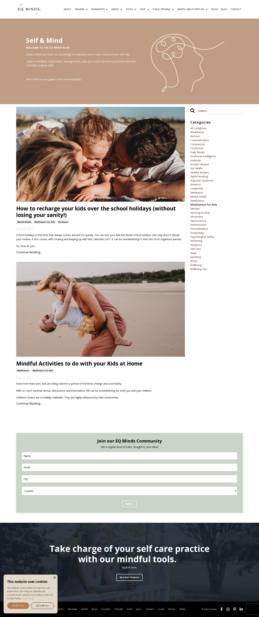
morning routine (200, 212)
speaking (195, 257)
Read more (27, 598)
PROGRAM (72, 609)
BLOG (224, 9)
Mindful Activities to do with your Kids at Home (79, 363)
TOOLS (131, 9)
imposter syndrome (201, 180)
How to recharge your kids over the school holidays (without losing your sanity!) (96, 211)
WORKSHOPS (99, 9)
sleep (193, 253)
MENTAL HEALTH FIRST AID (193, 9)
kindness (195, 184)
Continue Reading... (29, 252)
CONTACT (236, 9)
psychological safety (202, 237)
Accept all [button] (18, 605)
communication (199, 140)
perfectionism (198, 224)
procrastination (199, 228)
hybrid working (199, 176)
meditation (196, 192)
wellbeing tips (198, 269)
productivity (197, 233)
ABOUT (67, 9)
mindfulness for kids (45, 222)
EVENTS (117, 9)
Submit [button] (129, 503)
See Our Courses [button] (129, 577)
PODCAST (118, 609)
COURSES (105, 609)
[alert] (31, 594)
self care (195, 249)
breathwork (197, 132)
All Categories (198, 128)
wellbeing (195, 265)
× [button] (54, 577)
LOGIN (161, 609)
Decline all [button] (42, 605)
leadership (196, 188)
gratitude (195, 160)
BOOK (214, 9)
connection (197, 148)
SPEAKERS (81, 9)
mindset (195, 208)
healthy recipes (199, 172)
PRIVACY (171, 609)
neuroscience (198, 221)
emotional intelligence (203, 156)
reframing (196, 240)
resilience (63, 222)
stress (193, 261)
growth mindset (199, 164)
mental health (24, 222)
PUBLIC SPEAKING (163, 9)
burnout (195, 136)
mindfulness (23, 370)
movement (196, 216)
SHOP (144, 9)
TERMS (182, 609)
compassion (197, 144)
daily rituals (197, 152)
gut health (196, 168)
